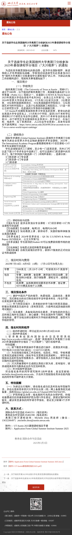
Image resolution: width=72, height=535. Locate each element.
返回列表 (36, 487)
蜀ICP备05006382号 (52, 532)
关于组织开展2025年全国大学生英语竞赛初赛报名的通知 (34, 474)
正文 (18, 29)
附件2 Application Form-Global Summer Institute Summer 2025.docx (36, 462)
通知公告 (11, 29)
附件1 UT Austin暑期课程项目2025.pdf (25, 466)
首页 (3, 29)
